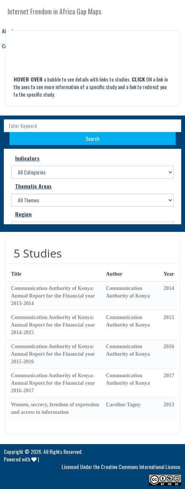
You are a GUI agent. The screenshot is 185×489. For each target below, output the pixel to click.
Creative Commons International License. (141, 466)
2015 (168, 317)
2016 (168, 346)
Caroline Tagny (123, 404)
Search (92, 138)
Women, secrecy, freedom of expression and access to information (55, 408)
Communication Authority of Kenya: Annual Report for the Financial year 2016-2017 (53, 383)
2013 (168, 404)
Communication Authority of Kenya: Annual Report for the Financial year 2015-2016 (53, 354)
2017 (168, 375)
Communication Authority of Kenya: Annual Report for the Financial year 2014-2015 (53, 325)
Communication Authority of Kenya (128, 292)
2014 (168, 288)
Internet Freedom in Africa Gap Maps (54, 11)
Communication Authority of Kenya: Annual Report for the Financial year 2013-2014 (53, 295)
